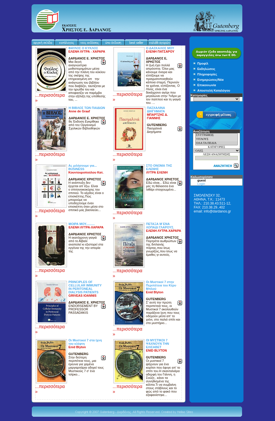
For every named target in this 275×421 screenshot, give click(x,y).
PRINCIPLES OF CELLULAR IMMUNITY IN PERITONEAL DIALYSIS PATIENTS (85, 287)
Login (201, 183)
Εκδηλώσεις (206, 69)
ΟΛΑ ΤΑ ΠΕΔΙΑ (216, 143)
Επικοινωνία (206, 85)
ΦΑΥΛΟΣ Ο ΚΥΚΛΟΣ (83, 48)
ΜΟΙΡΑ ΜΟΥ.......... (81, 224)
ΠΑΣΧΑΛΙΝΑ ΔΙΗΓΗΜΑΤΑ (156, 109)
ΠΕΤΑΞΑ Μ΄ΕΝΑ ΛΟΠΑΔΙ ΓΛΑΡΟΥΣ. (160, 225)
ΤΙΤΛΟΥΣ (216, 139)
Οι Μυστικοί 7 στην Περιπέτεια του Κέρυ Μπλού (161, 285)
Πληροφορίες (207, 74)
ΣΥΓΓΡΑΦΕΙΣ (216, 135)
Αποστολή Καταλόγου (213, 90)
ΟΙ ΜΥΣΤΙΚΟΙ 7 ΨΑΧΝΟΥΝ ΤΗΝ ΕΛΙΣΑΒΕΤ (157, 344)
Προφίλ (203, 63)
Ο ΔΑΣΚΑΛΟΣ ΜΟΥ (160, 48)
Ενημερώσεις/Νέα (210, 79)
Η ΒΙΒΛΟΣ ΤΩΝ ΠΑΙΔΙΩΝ (86, 108)
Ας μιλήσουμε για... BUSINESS (82, 167)
